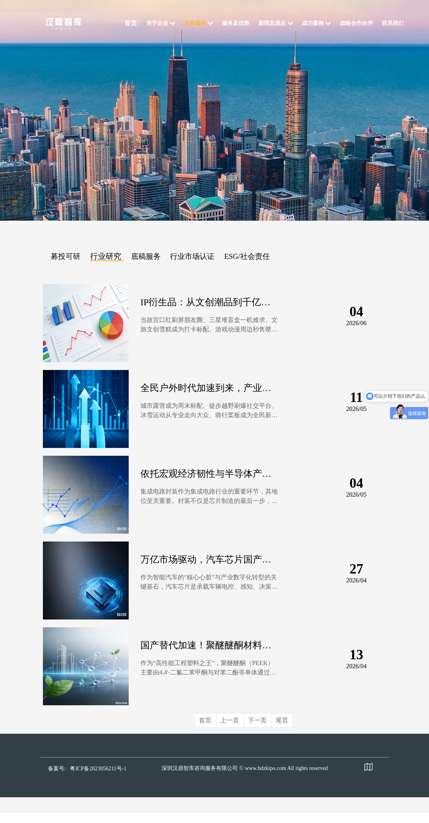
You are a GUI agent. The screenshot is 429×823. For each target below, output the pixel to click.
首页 (130, 23)
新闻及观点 (272, 23)
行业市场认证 (192, 256)
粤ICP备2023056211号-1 (98, 769)
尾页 (282, 720)
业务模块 (195, 23)
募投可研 (65, 256)
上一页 (229, 720)
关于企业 (157, 23)
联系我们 (393, 23)
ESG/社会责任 (247, 256)
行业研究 (105, 256)
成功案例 (313, 23)
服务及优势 (235, 23)
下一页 (257, 720)
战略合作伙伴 (356, 23)
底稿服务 (146, 256)
